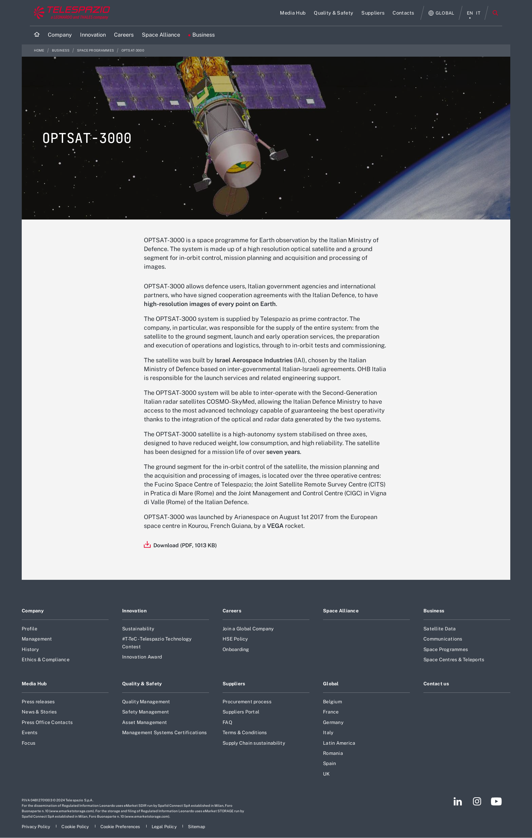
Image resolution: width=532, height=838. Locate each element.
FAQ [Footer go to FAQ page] (227, 722)
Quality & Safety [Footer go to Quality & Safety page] (142, 683)
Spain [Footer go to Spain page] (329, 763)
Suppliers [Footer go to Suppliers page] (234, 683)
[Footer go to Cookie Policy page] (75, 826)
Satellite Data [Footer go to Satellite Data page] (439, 628)
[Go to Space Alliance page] (161, 35)
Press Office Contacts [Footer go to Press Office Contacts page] (47, 722)
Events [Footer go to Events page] (30, 732)
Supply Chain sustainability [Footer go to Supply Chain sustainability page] (254, 743)
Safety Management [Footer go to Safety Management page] (145, 712)
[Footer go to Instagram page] (477, 801)
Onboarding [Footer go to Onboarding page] (236, 649)
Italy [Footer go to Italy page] (328, 732)
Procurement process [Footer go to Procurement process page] (247, 701)
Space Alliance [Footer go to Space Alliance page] (341, 610)
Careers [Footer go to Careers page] (232, 610)
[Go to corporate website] (70, 12)
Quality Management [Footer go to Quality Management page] (146, 701)
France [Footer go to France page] (331, 712)
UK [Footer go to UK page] (326, 774)
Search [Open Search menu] (495, 13)
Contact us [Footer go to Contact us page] (436, 683)
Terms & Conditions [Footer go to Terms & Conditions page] (245, 732)
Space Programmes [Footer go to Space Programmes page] (445, 649)
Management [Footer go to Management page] (37, 639)
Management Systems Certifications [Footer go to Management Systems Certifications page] (164, 732)
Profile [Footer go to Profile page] (29, 628)
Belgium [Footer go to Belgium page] (332, 701)
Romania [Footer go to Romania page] (333, 753)
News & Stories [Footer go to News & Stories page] (39, 712)
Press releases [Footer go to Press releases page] (38, 701)
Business (61, 50)
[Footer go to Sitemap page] (196, 826)
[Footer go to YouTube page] (496, 801)
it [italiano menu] (478, 13)
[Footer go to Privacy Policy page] (36, 826)
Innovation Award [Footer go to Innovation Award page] (142, 657)
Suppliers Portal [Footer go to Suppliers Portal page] (241, 712)
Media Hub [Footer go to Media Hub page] (34, 683)
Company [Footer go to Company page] (33, 610)
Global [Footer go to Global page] (331, 683)
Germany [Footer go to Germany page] (333, 722)
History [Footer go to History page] (30, 649)
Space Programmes (96, 50)
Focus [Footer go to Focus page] (28, 743)
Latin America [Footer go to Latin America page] (339, 743)
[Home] (37, 35)
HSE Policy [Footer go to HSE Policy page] (235, 639)
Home (39, 50)
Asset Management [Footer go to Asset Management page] (144, 722)
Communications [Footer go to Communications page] (442, 639)
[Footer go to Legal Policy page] (165, 826)
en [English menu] (470, 13)
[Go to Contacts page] (403, 13)
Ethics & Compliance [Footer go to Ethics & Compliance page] (46, 659)
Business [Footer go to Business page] (433, 610)
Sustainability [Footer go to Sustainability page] (138, 628)
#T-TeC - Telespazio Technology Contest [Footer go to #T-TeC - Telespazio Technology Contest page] (157, 642)
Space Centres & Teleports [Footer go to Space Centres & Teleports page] (453, 659)
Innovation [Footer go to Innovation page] (134, 610)
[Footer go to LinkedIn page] (458, 801)
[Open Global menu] (442, 13)
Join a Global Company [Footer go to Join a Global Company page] (248, 628)
